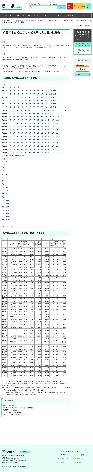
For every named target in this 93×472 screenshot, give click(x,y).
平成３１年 (5, 181)
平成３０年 (5, 184)
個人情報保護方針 (63, 455)
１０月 (54, 110)
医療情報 (82, 6)
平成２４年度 (6, 200)
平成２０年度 (6, 213)
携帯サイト (80, 451)
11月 (50, 90)
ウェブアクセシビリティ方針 (66, 458)
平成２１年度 (6, 210)
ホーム (3, 20)
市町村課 (33, 20)
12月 (54, 90)
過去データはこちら (8, 226)
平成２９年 (5, 187)
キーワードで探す (31, 7)
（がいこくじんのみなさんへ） (50, 4)
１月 (9, 87)
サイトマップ (62, 462)
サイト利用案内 (81, 455)
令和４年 (4, 171)
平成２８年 (5, 190)
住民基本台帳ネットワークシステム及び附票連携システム (83, 53)
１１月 (59, 110)
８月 (38, 90)
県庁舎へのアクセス (82, 462)
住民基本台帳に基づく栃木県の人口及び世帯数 (83, 45)
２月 (13, 87)
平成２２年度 (6, 207)
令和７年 (4, 161)
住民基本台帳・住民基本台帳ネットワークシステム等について (71, 20)
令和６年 (4, 164)
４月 (21, 90)
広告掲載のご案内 (81, 76)
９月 (42, 90)
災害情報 (76, 6)
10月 (46, 90)
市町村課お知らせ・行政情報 (45, 20)
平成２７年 (5, 194)
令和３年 (4, 174)
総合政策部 (27, 20)
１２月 (64, 110)
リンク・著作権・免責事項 (65, 451)
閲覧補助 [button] (33, 4)
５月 (25, 90)
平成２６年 (5, 197)
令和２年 (4, 177)
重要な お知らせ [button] (70, 6)
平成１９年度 (6, 216)
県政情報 (8, 20)
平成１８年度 (6, 220)
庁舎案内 (25, 452)
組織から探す (89, 6)
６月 (29, 90)
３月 (17, 87)
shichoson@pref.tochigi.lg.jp (16, 414)
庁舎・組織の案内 (17, 20)
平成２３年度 (6, 203)
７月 (34, 90)
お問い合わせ (80, 458)
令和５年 (4, 168)
